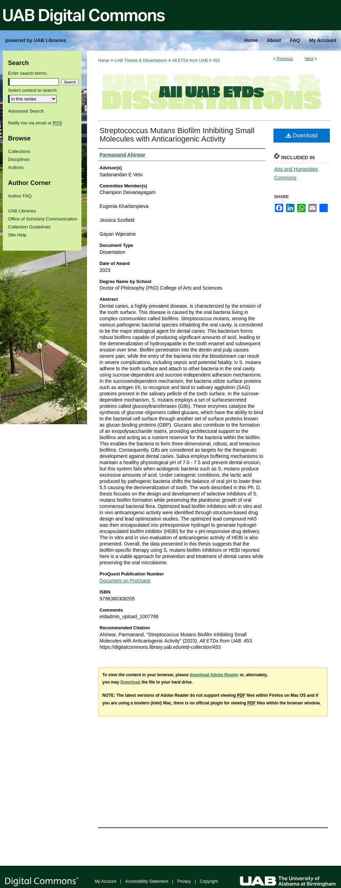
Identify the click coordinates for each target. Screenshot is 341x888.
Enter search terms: (27, 73)
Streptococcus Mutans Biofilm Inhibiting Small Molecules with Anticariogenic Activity (177, 134)
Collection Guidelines (29, 226)
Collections (19, 151)
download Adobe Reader (214, 674)
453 (216, 60)
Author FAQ (20, 196)
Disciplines (19, 159)
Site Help (17, 234)
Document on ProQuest (125, 580)
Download (302, 135)
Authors (16, 167)
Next (309, 58)
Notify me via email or (35, 123)
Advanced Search (26, 111)
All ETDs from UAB (190, 60)
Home (103, 60)
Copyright (208, 881)
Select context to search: (32, 90)
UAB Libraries (22, 210)
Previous (285, 58)
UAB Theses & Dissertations (140, 60)
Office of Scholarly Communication (42, 218)
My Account (105, 881)
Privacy (184, 881)
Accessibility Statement (146, 881)
